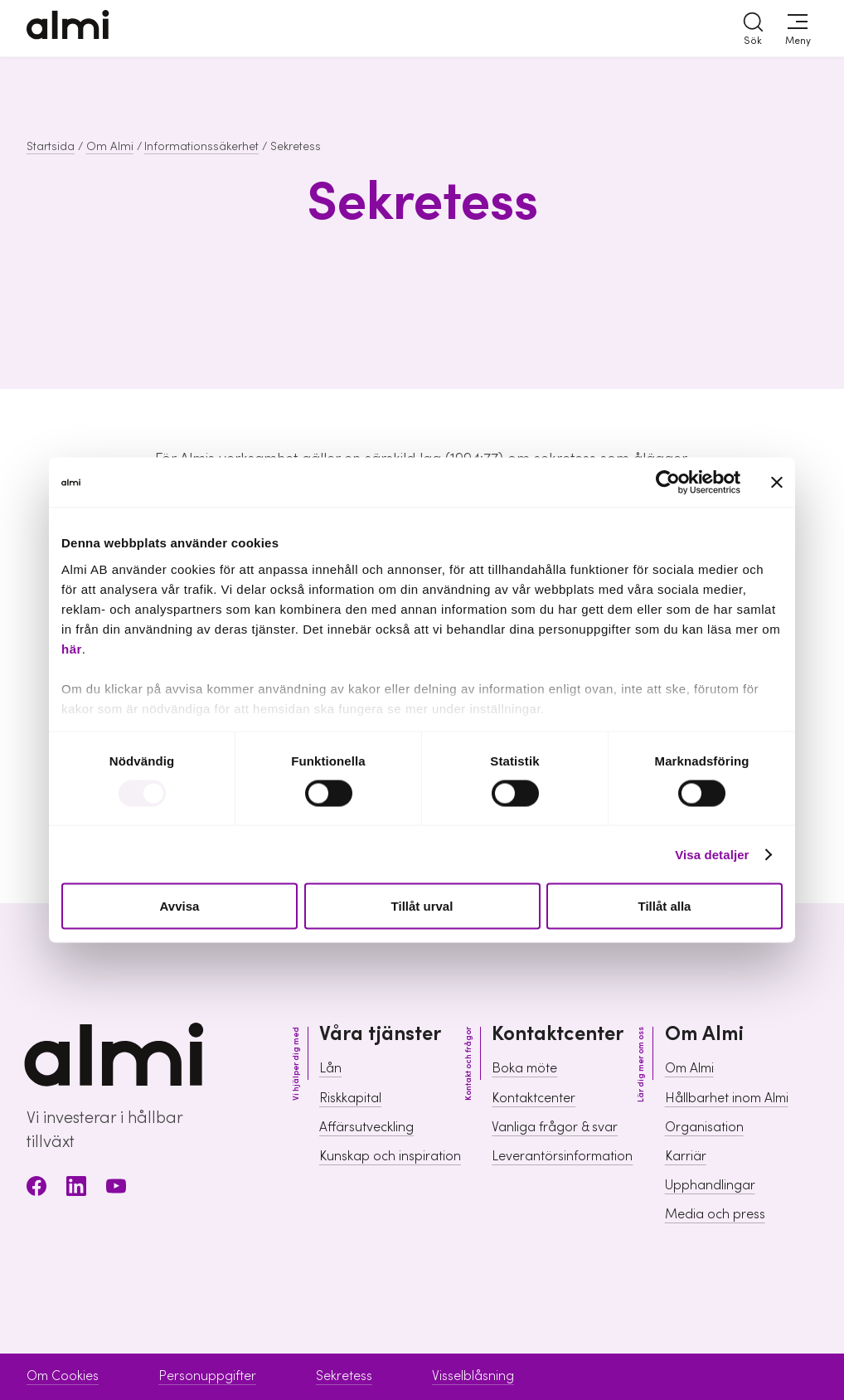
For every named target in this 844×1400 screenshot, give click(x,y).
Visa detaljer (712, 854)
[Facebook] (36, 1188)
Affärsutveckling (366, 1127)
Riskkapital (350, 1098)
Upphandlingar (710, 1185)
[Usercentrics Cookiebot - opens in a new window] (667, 482)
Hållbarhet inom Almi (726, 1098)
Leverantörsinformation (562, 1156)
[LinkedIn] (76, 1188)
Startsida (51, 146)
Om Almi (109, 146)
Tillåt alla (664, 906)
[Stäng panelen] (777, 483)
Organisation (704, 1127)
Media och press (715, 1214)
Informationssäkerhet (201, 146)
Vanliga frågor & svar (555, 1127)
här (71, 648)
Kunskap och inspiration (390, 1156)
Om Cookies (63, 1375)
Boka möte (524, 1068)
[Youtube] (116, 1188)
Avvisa (180, 906)
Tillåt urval (422, 906)
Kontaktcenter (533, 1098)
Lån (330, 1068)
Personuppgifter (207, 1375)
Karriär (685, 1156)
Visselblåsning (473, 1375)
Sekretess (344, 1375)
